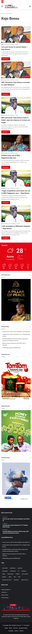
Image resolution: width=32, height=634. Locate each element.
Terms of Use (4, 595)
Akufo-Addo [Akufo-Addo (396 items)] (5, 568)
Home (3, 13)
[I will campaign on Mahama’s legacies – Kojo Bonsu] (16, 213)
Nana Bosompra (6, 44)
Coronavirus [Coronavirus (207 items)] (5, 571)
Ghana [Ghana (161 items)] (3, 574)
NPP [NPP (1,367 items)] (19, 577)
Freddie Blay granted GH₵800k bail (11, 347)
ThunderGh (26, 625)
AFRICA (16, 631)
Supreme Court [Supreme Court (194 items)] (24, 579)
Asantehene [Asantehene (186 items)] (12, 568)
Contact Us (4, 592)
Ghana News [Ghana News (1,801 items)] (10, 574)
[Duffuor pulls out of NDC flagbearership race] (16, 143)
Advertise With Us (5, 589)
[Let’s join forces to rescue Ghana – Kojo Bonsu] (16, 34)
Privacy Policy (4, 597)
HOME (6, 628)
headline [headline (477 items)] (18, 574)
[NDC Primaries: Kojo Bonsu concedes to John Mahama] (16, 70)
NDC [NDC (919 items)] (15, 577)
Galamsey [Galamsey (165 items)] (24, 571)
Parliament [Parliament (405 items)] (16, 579)
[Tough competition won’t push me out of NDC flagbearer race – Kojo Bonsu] (16, 178)
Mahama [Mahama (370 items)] (4, 577)
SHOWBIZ (11, 631)
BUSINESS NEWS (23, 628)
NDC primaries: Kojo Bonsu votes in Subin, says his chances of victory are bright (15, 120)
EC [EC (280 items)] (18, 571)
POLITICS (15, 628)
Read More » (6, 58)
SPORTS (21, 631)
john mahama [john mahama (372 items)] (25, 574)
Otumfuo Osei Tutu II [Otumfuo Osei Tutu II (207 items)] (7, 579)
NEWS (10, 628)
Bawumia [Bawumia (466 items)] (20, 568)
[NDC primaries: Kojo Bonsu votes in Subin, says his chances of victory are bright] (16, 105)
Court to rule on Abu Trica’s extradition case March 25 (16, 331)
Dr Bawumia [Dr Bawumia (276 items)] (13, 571)
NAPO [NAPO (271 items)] (10, 577)
